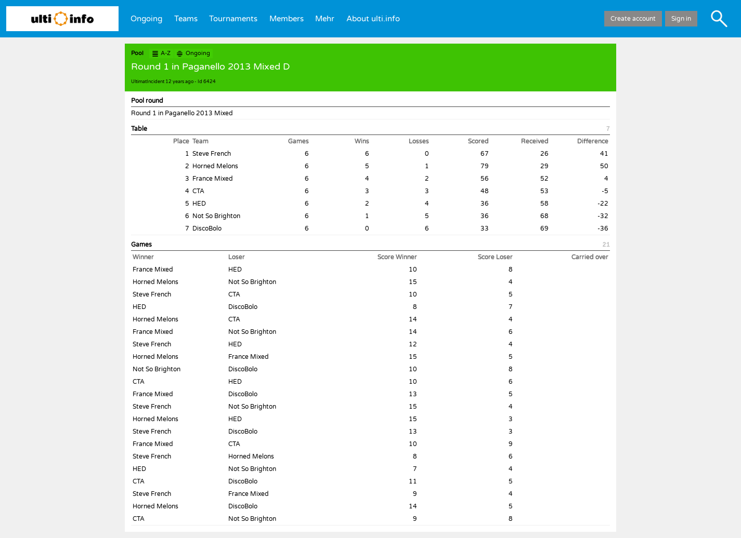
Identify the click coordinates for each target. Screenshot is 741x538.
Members (286, 18)
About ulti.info (373, 18)
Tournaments (233, 18)
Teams (186, 18)
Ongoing (146, 18)
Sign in (681, 18)
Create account (633, 18)
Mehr (324, 18)
